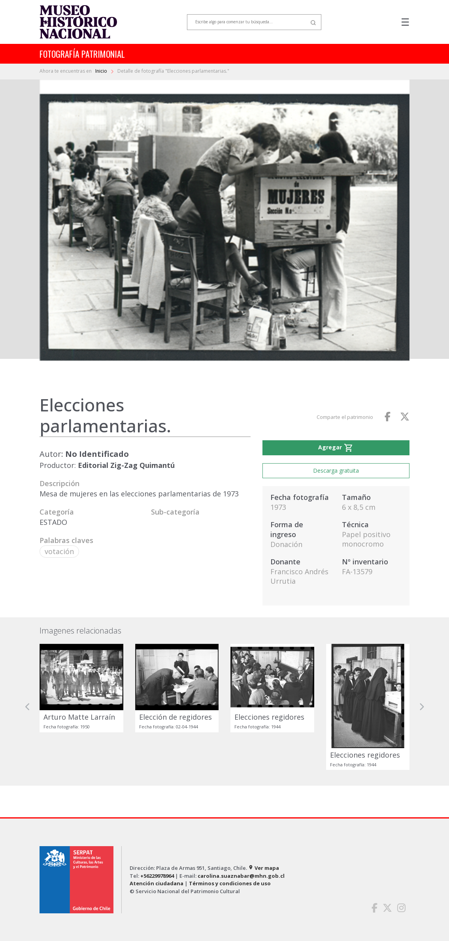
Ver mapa (263, 867)
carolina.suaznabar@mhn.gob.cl (241, 875)
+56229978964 (157, 875)
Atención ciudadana (156, 883)
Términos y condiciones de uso (230, 883)
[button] (28, 707)
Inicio (101, 71)
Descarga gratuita (336, 470)
